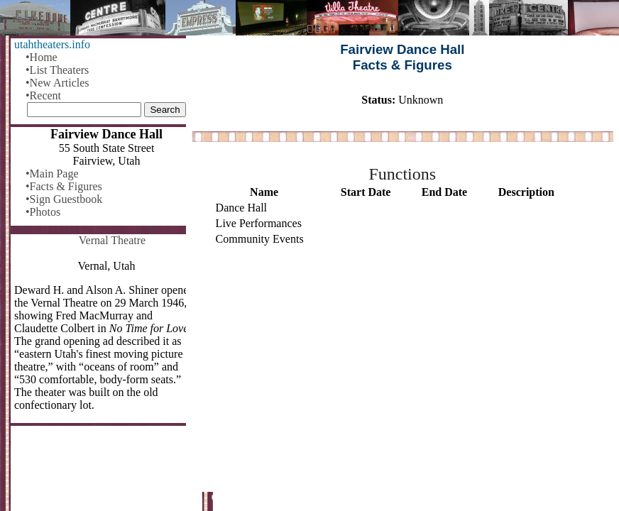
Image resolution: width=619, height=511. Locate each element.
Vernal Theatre (112, 240)
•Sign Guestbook (64, 199)
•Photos (43, 212)
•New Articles (57, 83)
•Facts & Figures (64, 186)
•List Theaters (57, 70)
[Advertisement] (402, 369)
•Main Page (52, 173)
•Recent (43, 95)
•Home (41, 57)
